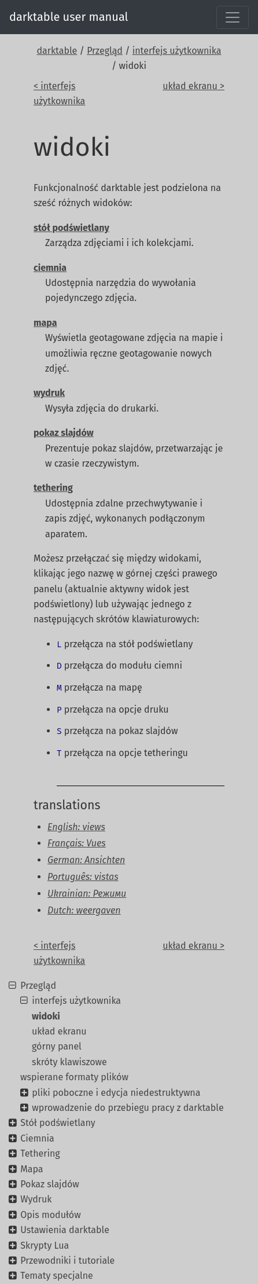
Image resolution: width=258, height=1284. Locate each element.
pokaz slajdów (64, 432)
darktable (56, 50)
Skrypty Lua (44, 1245)
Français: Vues (76, 843)
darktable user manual (68, 17)
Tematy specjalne (56, 1275)
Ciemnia (37, 1138)
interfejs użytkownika (177, 50)
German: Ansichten (86, 859)
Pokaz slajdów (49, 1184)
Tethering (40, 1153)
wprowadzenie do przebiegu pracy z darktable (127, 1107)
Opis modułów (50, 1214)
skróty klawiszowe (69, 1061)
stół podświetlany (71, 227)
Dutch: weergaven (84, 910)
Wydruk (35, 1199)
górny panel (57, 1046)
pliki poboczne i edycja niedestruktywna (116, 1092)
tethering (53, 487)
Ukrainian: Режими (86, 893)
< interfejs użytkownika (59, 93)
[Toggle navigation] (232, 17)
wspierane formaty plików (74, 1077)
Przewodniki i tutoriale (67, 1260)
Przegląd (105, 50)
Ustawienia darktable (64, 1229)
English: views (76, 826)
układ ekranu (59, 1031)
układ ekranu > (193, 85)
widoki (46, 1016)
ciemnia (50, 267)
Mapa (31, 1169)
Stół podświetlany (57, 1122)
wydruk (49, 392)
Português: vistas (83, 876)
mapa (45, 322)
